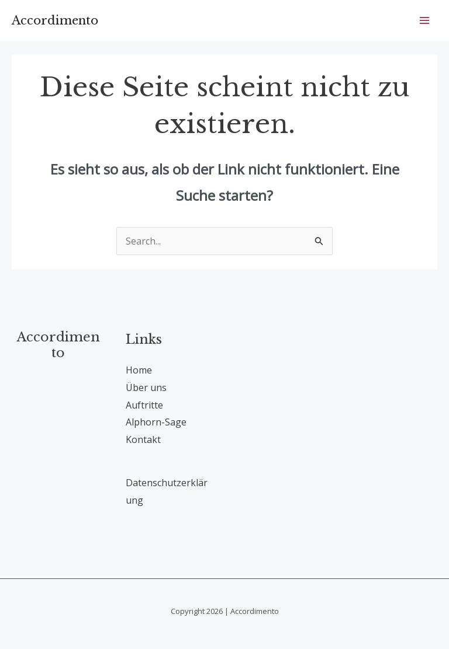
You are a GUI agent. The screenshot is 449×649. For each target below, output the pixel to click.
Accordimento (55, 20)
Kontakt (143, 439)
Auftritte (144, 405)
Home (139, 370)
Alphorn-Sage (156, 422)
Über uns (146, 387)
